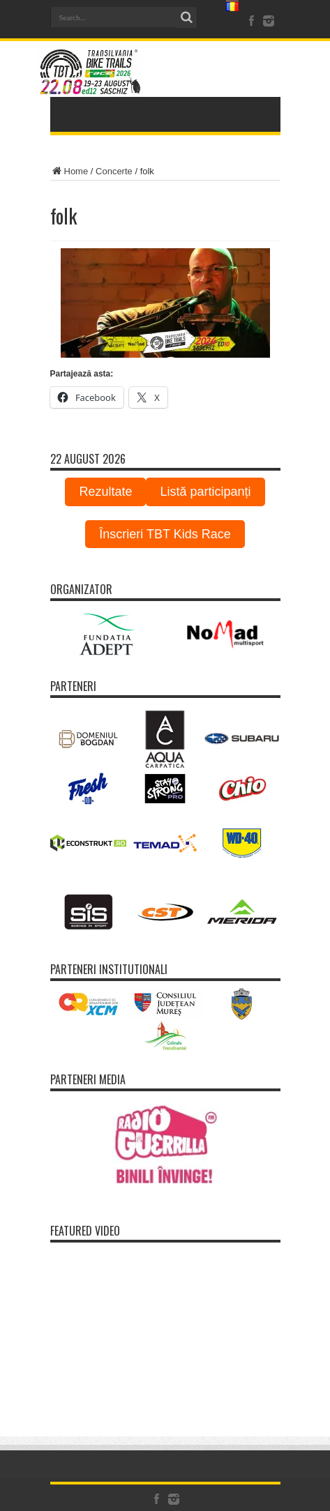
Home (69, 171)
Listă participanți (205, 492)
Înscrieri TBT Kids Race (164, 534)
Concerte (114, 171)
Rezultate (105, 492)
